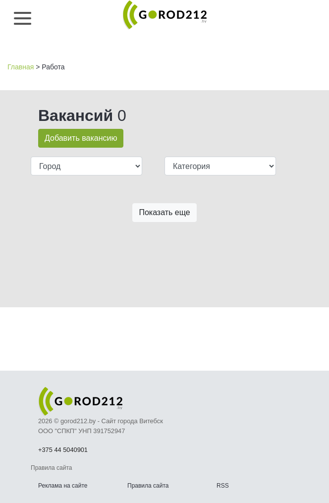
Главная (20, 67)
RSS (223, 485)
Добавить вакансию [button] (81, 138)
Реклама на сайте (63, 485)
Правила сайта (147, 485)
